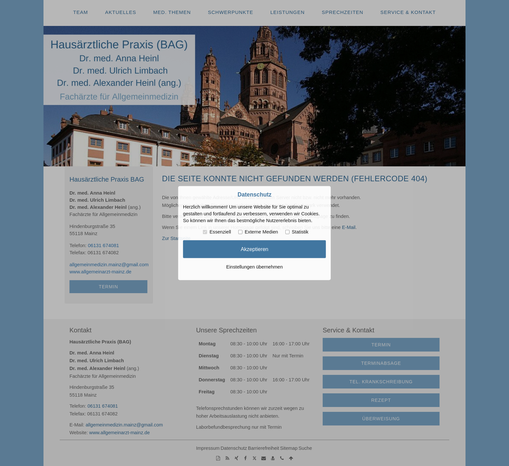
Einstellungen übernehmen (254, 266)
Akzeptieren (254, 249)
